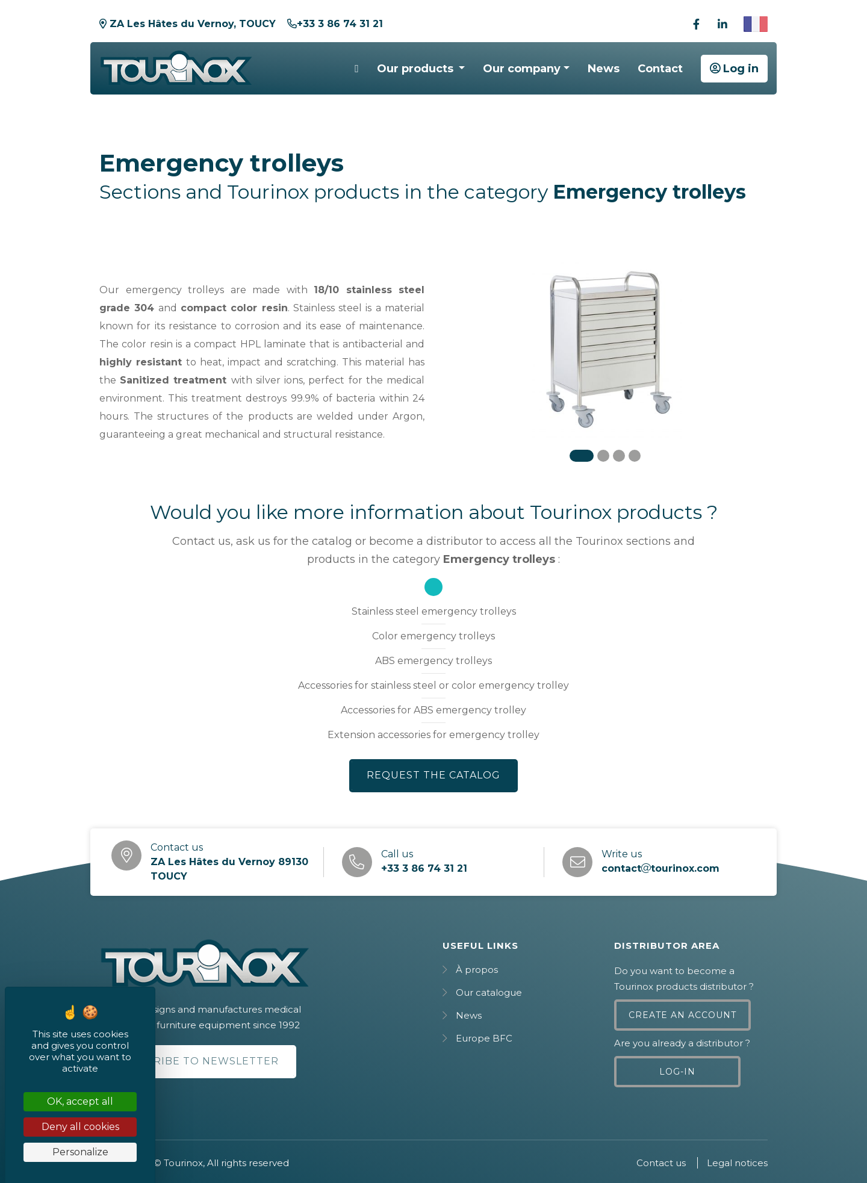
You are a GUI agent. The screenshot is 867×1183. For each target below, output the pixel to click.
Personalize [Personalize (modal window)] (80, 1152)
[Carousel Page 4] (635, 456)
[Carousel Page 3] (619, 456)
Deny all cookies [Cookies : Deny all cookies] (80, 1126)
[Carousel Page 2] (603, 456)
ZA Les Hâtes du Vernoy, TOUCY (187, 23)
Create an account (682, 1015)
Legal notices (737, 1163)
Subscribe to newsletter (198, 1061)
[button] (421, 68)
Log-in (677, 1071)
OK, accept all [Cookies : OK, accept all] (80, 1101)
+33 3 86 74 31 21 (335, 23)
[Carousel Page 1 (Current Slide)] (582, 456)
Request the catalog (433, 775)
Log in (734, 68)
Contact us (661, 1163)
